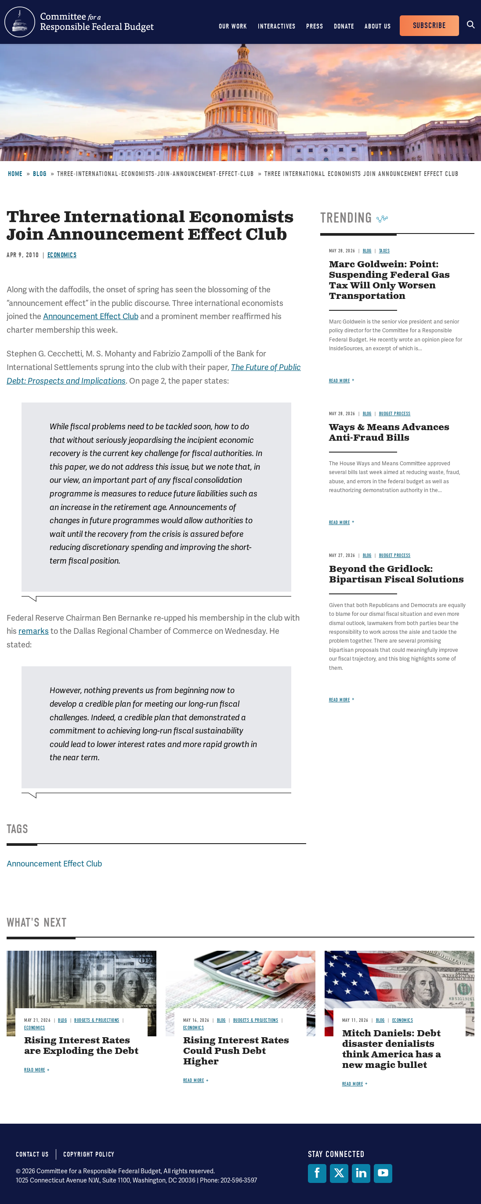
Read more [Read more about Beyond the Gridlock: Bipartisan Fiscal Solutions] (339, 700)
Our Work (233, 26)
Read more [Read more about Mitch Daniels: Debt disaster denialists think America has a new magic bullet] (352, 1084)
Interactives (277, 26)
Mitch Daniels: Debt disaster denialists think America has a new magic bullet (391, 1049)
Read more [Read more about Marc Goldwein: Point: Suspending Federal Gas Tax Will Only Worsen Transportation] (339, 381)
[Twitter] (339, 1173)
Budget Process (395, 414)
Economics (62, 255)
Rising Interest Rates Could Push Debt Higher (236, 1051)
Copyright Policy (89, 1154)
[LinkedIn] (361, 1173)
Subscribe (429, 25)
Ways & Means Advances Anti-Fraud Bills (389, 433)
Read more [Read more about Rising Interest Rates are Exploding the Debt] (34, 1070)
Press (314, 26)
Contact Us (32, 1154)
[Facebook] (317, 1173)
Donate (344, 26)
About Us (378, 26)
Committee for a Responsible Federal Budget (79, 22)
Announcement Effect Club (90, 316)
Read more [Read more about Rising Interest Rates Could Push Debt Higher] (193, 1080)
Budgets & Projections (96, 1020)
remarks (33, 631)
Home (15, 174)
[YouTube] (383, 1173)
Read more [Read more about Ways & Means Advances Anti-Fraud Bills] (339, 522)
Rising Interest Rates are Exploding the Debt (81, 1046)
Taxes (384, 251)
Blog (40, 174)
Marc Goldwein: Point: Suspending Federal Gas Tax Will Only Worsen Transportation (389, 280)
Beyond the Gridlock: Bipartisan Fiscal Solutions (396, 575)
